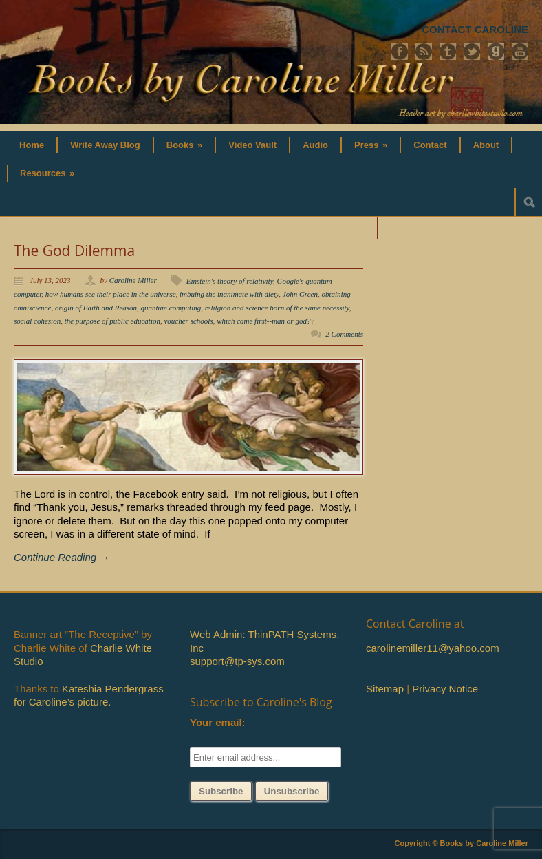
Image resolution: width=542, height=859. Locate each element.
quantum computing (171, 308)
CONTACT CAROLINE (475, 29)
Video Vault (252, 145)
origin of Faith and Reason (96, 308)
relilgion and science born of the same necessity (277, 308)
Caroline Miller (133, 280)
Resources (47, 173)
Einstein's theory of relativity (229, 281)
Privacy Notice (445, 688)
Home (31, 145)
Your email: (218, 722)
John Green (300, 294)
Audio (315, 145)
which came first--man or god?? (265, 321)
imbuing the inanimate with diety (229, 294)
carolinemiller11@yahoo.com (432, 648)
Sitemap (385, 688)
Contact (429, 145)
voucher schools (188, 321)
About (486, 145)
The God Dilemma (74, 250)
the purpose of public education (112, 321)
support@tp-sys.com (237, 661)
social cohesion (37, 321)
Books (184, 145)
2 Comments (344, 334)
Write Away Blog (105, 145)
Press (370, 145)
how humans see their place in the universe (110, 294)
